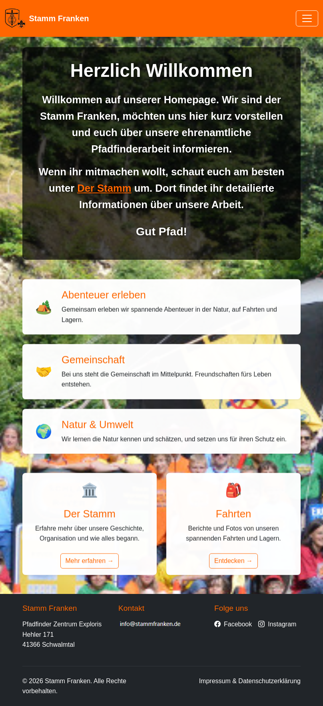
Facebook (233, 624)
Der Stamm (104, 188)
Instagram (277, 624)
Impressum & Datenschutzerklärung (250, 681)
